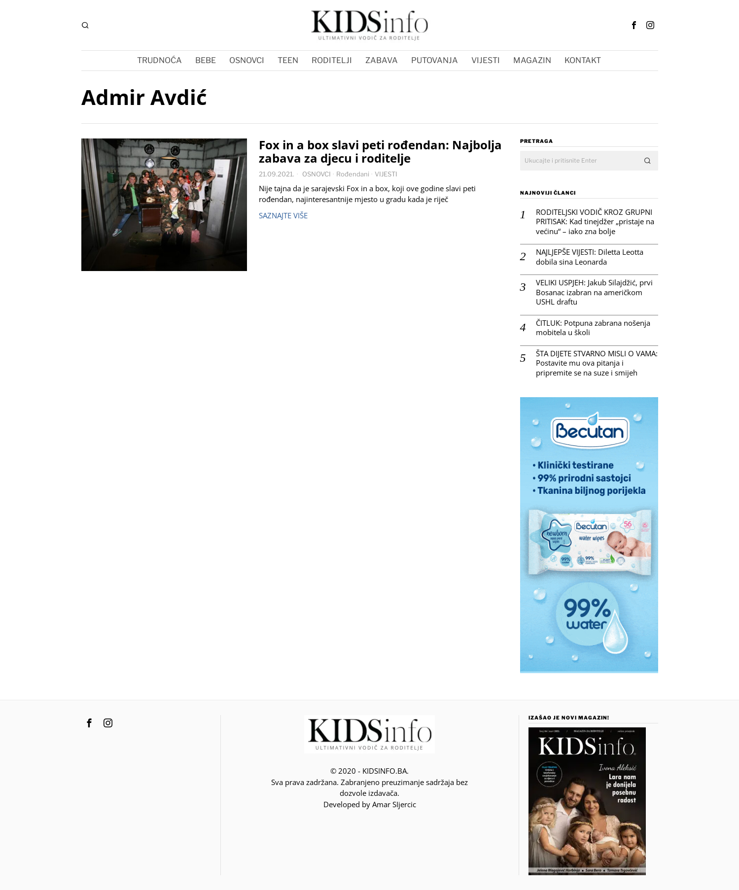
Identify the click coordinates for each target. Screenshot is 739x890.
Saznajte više (283, 215)
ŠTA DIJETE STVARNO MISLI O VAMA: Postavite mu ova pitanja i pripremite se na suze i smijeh (597, 363)
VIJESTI (386, 174)
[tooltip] (634, 25)
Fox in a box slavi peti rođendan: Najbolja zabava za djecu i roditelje (380, 151)
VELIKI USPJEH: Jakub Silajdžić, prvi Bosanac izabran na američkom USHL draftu (594, 292)
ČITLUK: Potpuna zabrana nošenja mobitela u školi (593, 328)
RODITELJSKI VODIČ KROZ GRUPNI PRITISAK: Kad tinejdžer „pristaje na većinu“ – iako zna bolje (595, 221)
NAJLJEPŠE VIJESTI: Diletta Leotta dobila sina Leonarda (589, 257)
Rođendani (352, 174)
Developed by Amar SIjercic (369, 804)
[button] (648, 161)
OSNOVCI (316, 174)
